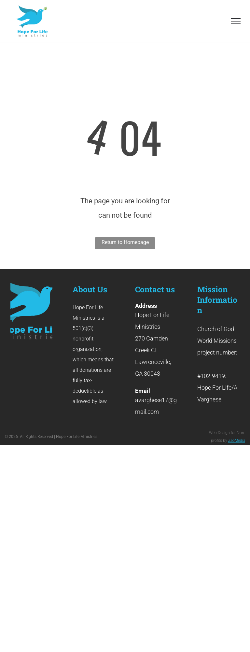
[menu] (235, 21)
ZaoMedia (236, 440)
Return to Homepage (125, 242)
